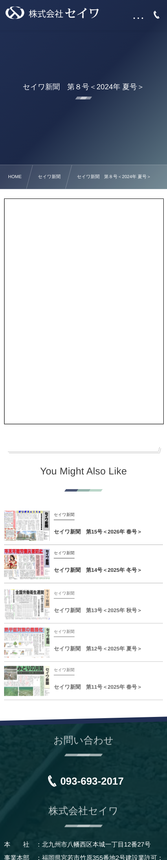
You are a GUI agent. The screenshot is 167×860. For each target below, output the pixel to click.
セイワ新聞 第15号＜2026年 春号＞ (98, 532)
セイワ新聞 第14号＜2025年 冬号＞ (98, 570)
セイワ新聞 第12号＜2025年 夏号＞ (98, 651)
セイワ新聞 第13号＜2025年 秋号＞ (98, 612)
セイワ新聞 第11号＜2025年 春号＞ (98, 689)
